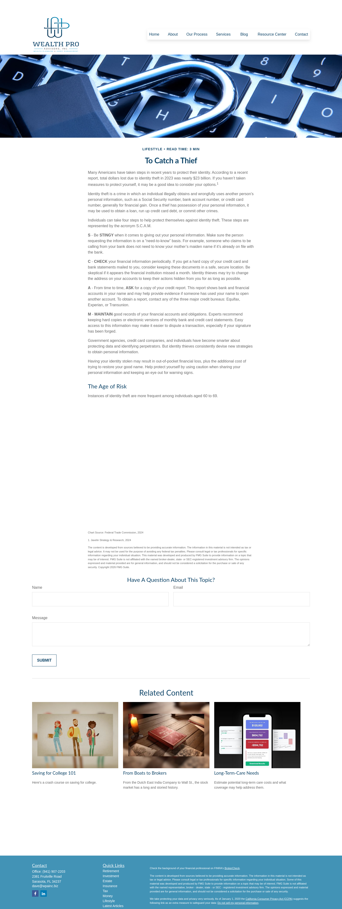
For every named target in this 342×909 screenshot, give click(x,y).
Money (108, 882)
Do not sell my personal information (238, 888)
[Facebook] (35, 879)
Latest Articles (113, 892)
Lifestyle (109, 887)
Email (178, 573)
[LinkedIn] (43, 879)
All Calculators (113, 902)
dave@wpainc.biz (45, 872)
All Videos (110, 897)
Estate (107, 867)
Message (40, 604)
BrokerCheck (232, 853)
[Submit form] (44, 646)
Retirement (111, 857)
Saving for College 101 (54, 758)
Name (37, 573)
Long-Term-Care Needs (236, 758)
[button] (154, 20)
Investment (111, 862)
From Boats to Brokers (144, 758)
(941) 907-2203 (54, 857)
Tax (105, 877)
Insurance (110, 872)
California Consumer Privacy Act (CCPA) (269, 884)
